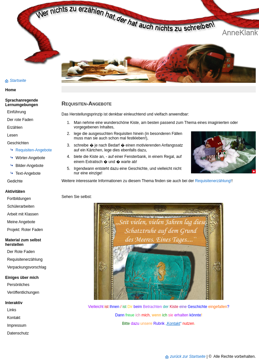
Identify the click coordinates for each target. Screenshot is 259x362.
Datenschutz (18, 333)
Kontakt (13, 317)
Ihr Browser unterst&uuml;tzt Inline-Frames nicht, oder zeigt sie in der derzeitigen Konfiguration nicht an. (158, 251)
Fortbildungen (19, 198)
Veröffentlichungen (23, 292)
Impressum (16, 325)
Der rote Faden (20, 119)
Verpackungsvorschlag (26, 267)
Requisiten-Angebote (34, 150)
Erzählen (14, 127)
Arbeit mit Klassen (23, 214)
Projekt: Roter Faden (25, 229)
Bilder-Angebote (29, 165)
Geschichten (18, 143)
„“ (174, 323)
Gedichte (15, 181)
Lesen (12, 135)
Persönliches (18, 284)
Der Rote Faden (21, 251)
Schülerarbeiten (20, 206)
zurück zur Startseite (187, 356)
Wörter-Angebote (30, 158)
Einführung (16, 112)
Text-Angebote (28, 173)
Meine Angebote (21, 222)
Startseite (18, 80)
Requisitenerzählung (24, 259)
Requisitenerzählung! (213, 181)
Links (11, 310)
